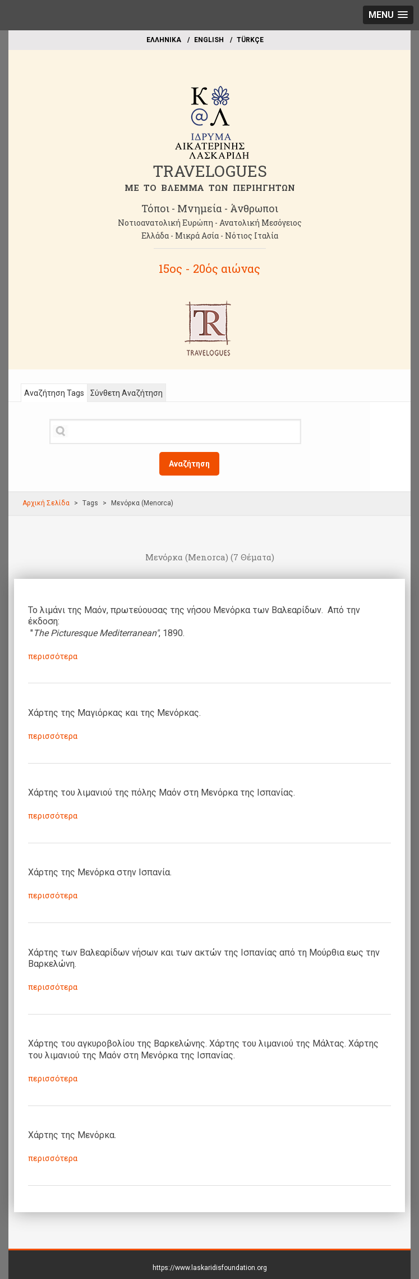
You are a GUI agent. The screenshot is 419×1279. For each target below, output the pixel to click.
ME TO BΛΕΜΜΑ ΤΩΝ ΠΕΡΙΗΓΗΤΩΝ (210, 187)
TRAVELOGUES (210, 171)
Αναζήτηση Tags (54, 393)
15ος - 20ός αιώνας (209, 268)
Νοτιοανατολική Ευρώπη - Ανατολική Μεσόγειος (210, 222)
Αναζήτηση (189, 463)
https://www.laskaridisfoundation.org (210, 1268)
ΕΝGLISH (209, 40)
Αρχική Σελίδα (46, 503)
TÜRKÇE (250, 40)
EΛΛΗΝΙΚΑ (163, 40)
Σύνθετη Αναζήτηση (126, 393)
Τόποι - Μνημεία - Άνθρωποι (209, 208)
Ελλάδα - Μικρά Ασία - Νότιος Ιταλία (209, 235)
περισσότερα (52, 656)
